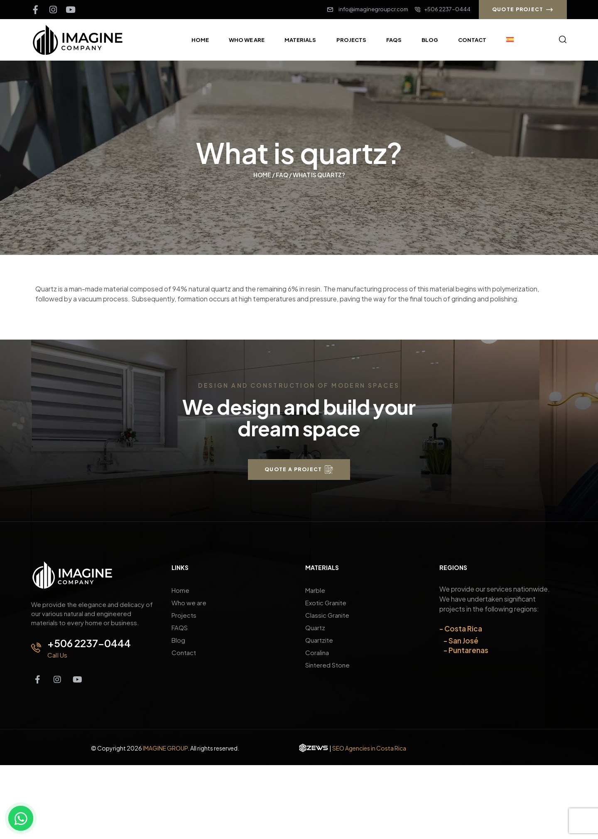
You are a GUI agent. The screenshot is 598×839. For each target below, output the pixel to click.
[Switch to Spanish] (510, 40)
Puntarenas (468, 650)
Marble (315, 590)
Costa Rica (463, 628)
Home (262, 175)
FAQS (180, 627)
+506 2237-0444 (89, 643)
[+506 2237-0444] (36, 648)
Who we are (189, 603)
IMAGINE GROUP (165, 748)
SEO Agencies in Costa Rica (369, 748)
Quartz (315, 627)
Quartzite (319, 640)
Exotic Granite (325, 603)
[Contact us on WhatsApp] (20, 818)
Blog (178, 640)
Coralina (317, 652)
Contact (184, 652)
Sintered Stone (327, 665)
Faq (282, 175)
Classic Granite (327, 615)
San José (463, 640)
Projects (184, 615)
